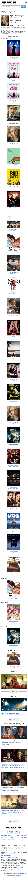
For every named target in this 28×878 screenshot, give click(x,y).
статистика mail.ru (6, 841)
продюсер (7, 27)
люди (12, 837)
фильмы (17, 835)
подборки (24, 837)
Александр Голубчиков (11, 853)
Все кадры (14, 691)
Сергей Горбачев (6, 855)
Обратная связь (21, 873)
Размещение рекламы (14, 875)
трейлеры (4, 835)
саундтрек (21, 27)
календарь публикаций (8, 839)
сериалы (24, 835)
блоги (2, 837)
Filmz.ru (12, 848)
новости (10, 835)
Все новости (14, 719)
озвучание (14, 27)
